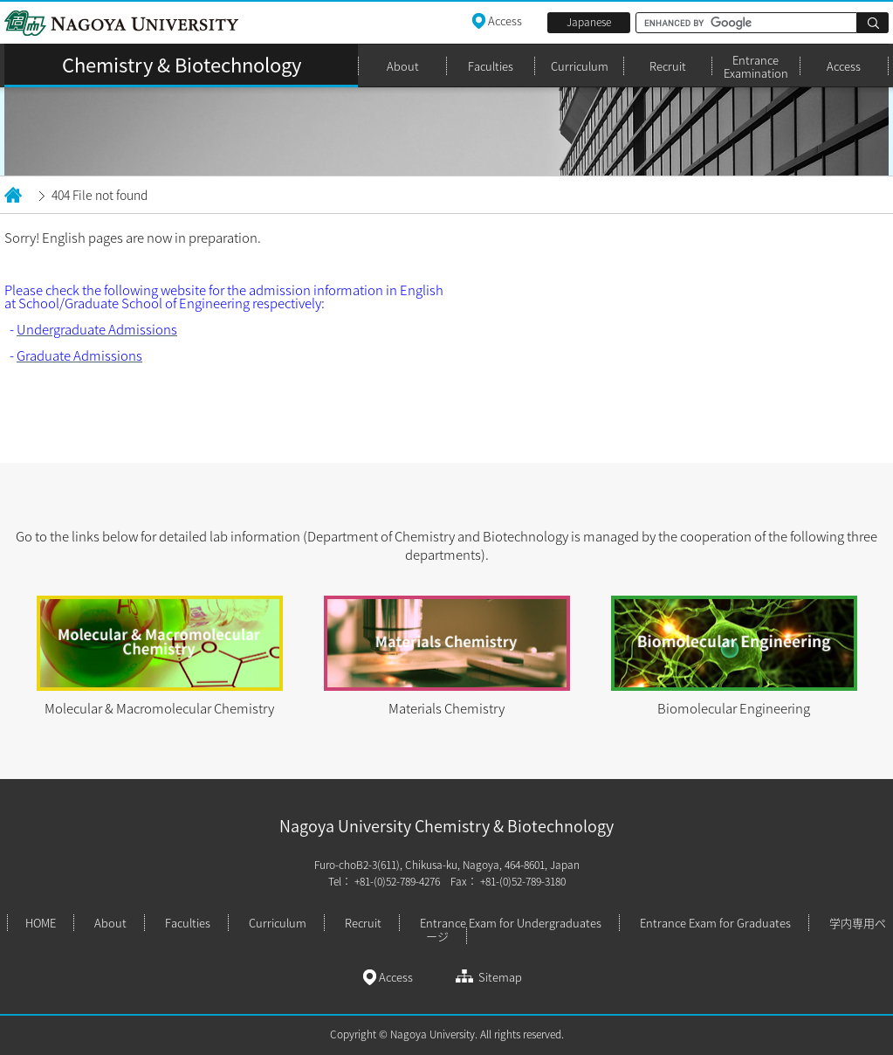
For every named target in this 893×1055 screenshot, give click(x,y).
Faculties (490, 66)
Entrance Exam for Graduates (715, 922)
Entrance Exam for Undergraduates (510, 922)
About (403, 66)
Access (844, 66)
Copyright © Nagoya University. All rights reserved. (447, 1034)
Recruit (667, 66)
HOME (40, 922)
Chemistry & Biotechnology (181, 64)
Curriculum (579, 66)
